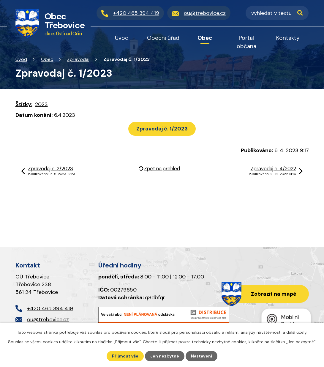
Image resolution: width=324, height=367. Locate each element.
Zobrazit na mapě (273, 293)
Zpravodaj (78, 59)
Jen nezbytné (164, 356)
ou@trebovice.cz (48, 319)
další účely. (296, 332)
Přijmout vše (125, 356)
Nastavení (201, 356)
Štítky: (23, 104)
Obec (47, 59)
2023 (41, 104)
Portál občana (246, 42)
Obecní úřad (163, 38)
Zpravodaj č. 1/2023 (162, 128)
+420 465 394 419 (50, 308)
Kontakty (288, 38)
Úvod (21, 59)
